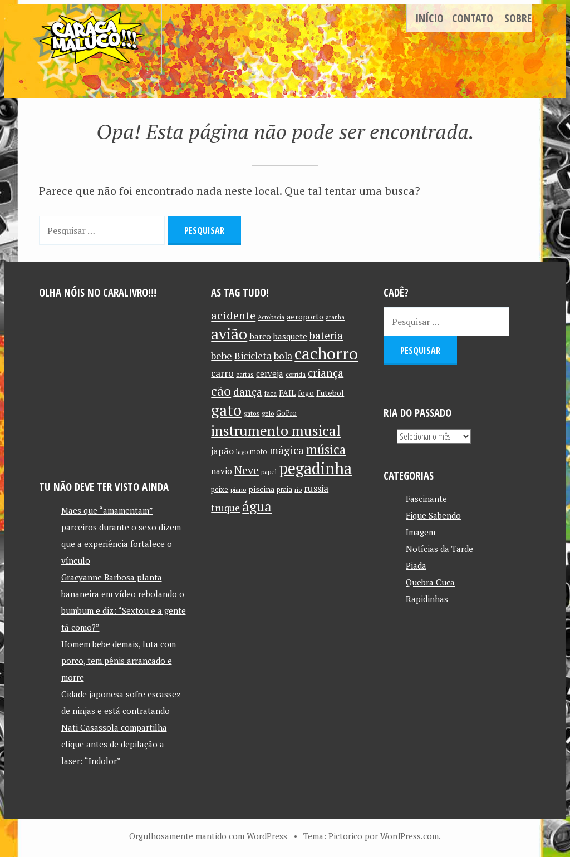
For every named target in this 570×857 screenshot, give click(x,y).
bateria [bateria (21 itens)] (326, 335)
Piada (416, 565)
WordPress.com (409, 835)
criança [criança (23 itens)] (325, 373)
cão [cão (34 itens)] (221, 391)
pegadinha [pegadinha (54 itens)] (315, 468)
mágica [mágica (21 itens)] (286, 450)
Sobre (518, 18)
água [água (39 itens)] (257, 506)
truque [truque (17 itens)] (225, 508)
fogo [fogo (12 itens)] (306, 393)
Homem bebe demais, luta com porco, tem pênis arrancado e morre (118, 660)
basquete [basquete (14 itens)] (290, 336)
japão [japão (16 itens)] (222, 451)
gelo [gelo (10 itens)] (268, 413)
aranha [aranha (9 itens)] (335, 317)
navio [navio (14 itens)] (221, 471)
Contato (472, 18)
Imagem (420, 532)
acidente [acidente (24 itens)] (233, 315)
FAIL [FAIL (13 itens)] (287, 392)
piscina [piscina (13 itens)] (261, 489)
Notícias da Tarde (439, 548)
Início (429, 18)
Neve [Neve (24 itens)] (246, 469)
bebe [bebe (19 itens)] (221, 355)
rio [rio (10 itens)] (298, 489)
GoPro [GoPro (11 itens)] (286, 413)
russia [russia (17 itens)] (316, 488)
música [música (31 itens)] (326, 449)
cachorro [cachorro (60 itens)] (326, 353)
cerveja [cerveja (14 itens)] (269, 373)
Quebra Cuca (430, 582)
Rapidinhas (427, 598)
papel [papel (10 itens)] (269, 471)
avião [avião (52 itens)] (229, 333)
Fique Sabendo (433, 515)
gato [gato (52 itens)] (226, 410)
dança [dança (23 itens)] (247, 392)
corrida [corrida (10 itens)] (296, 374)
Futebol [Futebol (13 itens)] (330, 392)
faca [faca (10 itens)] (270, 393)
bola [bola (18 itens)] (283, 355)
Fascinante (426, 498)
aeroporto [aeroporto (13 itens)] (305, 316)
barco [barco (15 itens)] (260, 336)
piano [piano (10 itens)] (238, 489)
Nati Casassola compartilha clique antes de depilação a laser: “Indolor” (114, 744)
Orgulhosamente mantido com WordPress (208, 835)
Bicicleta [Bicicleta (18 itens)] (253, 355)
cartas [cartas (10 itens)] (245, 374)
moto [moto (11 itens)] (258, 451)
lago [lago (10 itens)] (242, 451)
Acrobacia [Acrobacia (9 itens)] (271, 317)
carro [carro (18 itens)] (222, 373)
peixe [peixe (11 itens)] (219, 489)
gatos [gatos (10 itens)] (251, 413)
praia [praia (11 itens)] (284, 489)
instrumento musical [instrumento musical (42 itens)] (276, 430)
